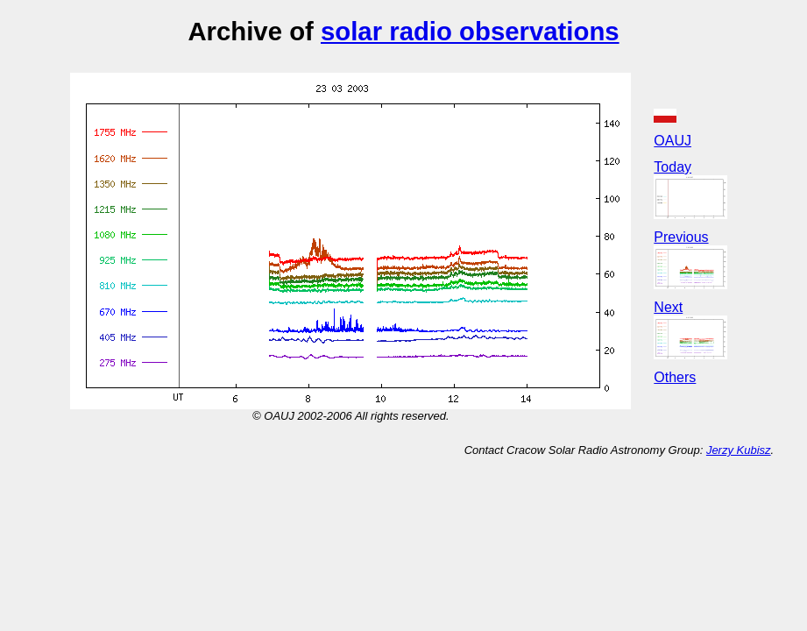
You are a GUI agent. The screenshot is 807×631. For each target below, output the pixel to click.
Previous (681, 237)
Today (672, 167)
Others (675, 377)
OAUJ (672, 140)
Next (668, 307)
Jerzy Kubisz (738, 450)
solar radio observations (470, 31)
